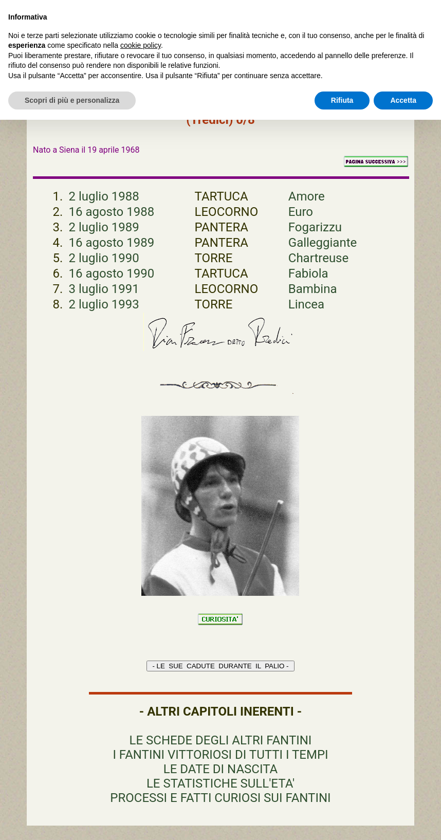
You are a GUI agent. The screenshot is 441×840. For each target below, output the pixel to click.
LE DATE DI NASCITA (220, 769)
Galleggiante (322, 242)
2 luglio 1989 (103, 227)
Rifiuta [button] (342, 100)
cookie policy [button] (140, 45)
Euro (300, 212)
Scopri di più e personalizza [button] (72, 100)
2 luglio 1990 (103, 258)
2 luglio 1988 (103, 196)
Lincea (306, 304)
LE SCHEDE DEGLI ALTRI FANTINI (221, 740)
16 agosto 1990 (111, 273)
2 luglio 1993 (103, 304)
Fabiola (308, 273)
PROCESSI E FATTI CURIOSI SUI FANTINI (220, 798)
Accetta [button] (403, 100)
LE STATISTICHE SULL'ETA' (220, 783)
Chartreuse (318, 258)
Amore (306, 196)
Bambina (312, 289)
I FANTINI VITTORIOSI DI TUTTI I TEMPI (220, 754)
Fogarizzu (315, 227)
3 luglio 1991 (103, 289)
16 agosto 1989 (111, 242)
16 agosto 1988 (111, 212)
